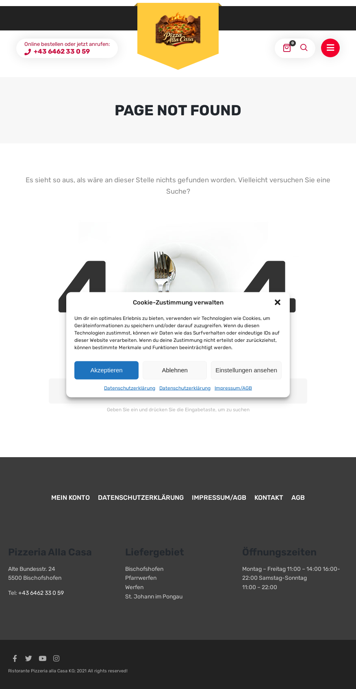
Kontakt (268, 497)
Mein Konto (70, 497)
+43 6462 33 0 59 (61, 51)
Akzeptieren (106, 370)
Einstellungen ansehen (246, 370)
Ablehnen (174, 370)
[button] (278, 302)
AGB (298, 497)
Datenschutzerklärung (129, 388)
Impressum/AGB (233, 388)
